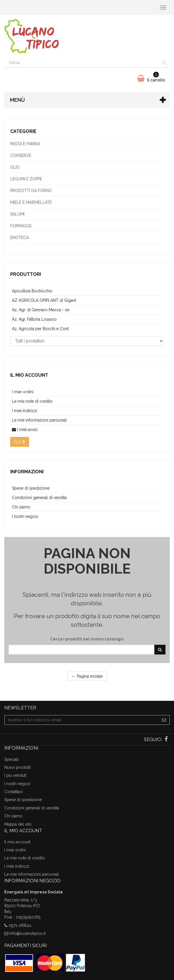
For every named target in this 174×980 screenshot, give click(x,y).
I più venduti (15, 775)
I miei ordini (22, 392)
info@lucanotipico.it (27, 933)
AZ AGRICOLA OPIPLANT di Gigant (44, 300)
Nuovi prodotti (17, 767)
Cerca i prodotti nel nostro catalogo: (87, 639)
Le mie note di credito (32, 401)
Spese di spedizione (31, 488)
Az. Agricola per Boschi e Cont (40, 328)
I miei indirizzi (24, 410)
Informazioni (27, 471)
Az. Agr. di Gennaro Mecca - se (40, 310)
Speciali (11, 759)
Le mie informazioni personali (39, 420)
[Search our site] (81, 62)
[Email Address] (81, 720)
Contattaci (13, 791)
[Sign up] (164, 720)
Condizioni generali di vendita (39, 497)
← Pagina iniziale (87, 676)
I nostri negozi (25, 516)
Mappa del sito (18, 824)
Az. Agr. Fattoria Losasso (34, 319)
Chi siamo (21, 507)
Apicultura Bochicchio (32, 291)
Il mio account (29, 375)
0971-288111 (20, 925)
